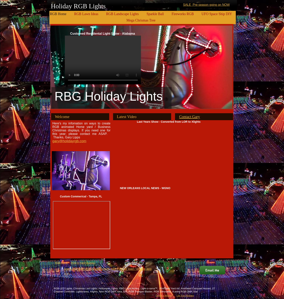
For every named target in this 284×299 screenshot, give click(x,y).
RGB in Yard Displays (83, 262)
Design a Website (164, 295)
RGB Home (61, 262)
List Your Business (185, 295)
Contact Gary (189, 117)
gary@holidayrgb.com (69, 141)
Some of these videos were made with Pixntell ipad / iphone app (108, 269)
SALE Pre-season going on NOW (206, 4)
